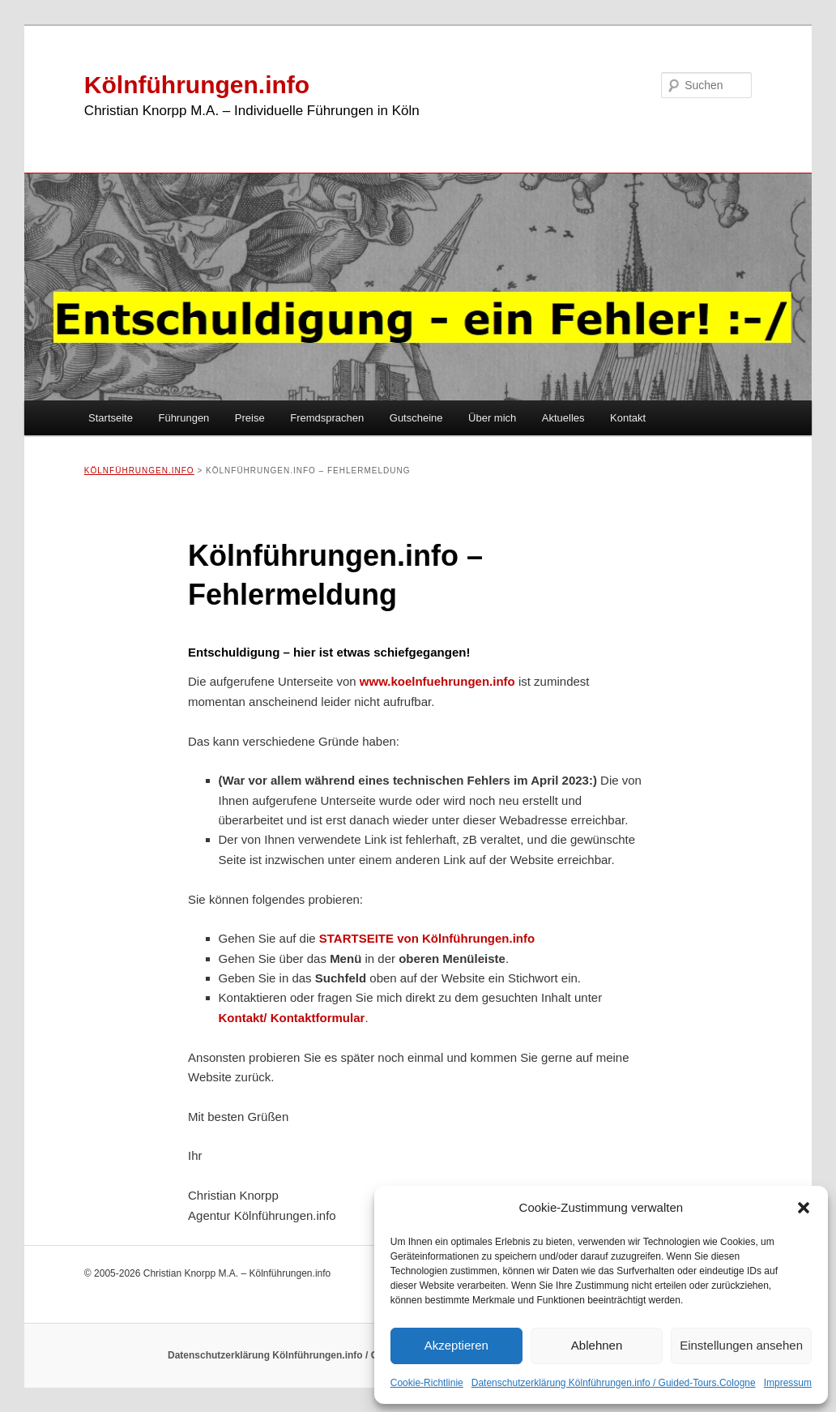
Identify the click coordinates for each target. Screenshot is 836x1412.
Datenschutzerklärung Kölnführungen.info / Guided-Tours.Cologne (613, 1382)
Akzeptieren (456, 1345)
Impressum (788, 1382)
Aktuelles (563, 418)
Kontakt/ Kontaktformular (292, 1018)
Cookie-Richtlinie (426, 1382)
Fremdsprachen (327, 418)
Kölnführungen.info (196, 84)
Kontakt (628, 418)
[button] (803, 1208)
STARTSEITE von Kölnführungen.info (427, 938)
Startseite (110, 418)
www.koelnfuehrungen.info (437, 681)
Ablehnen (596, 1345)
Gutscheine (416, 418)
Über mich (492, 418)
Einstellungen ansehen (741, 1345)
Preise (250, 418)
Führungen (183, 418)
